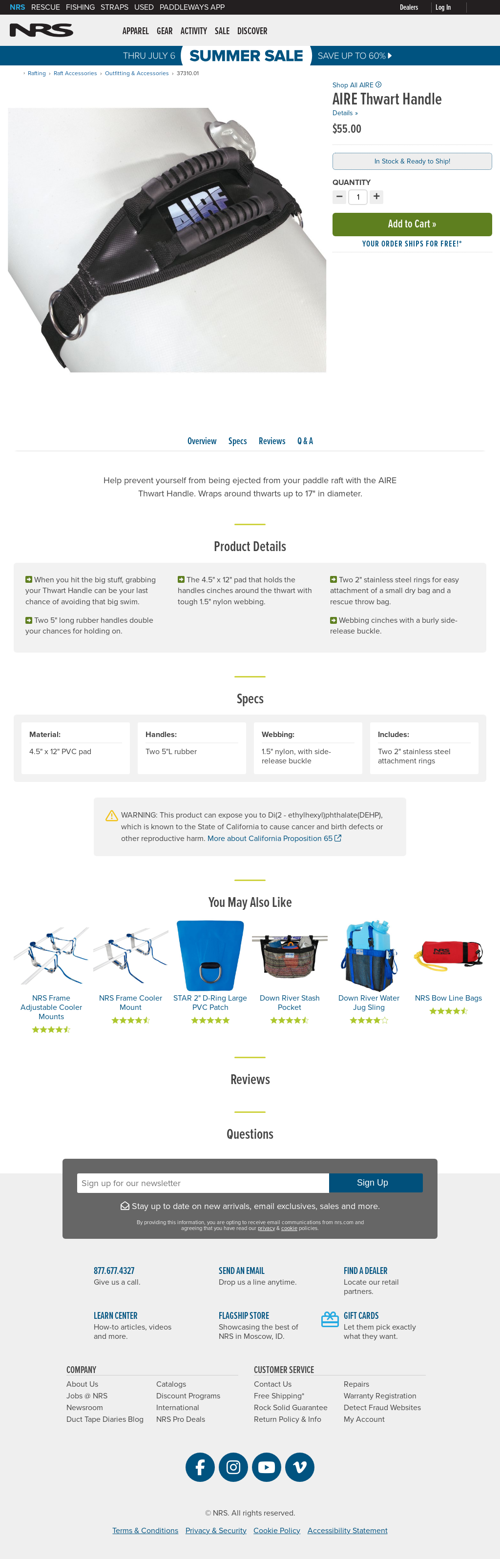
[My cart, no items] (480, 7)
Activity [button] (194, 31)
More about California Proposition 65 (274, 838)
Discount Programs (188, 1396)
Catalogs (171, 1384)
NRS (17, 7)
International (177, 1408)
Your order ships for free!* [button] (412, 244)
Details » (345, 113)
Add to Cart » (412, 224)
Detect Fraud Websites (382, 1408)
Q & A (305, 441)
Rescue (45, 7)
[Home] (17, 73)
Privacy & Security (216, 1531)
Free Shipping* (279, 1396)
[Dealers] (418, 7)
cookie (289, 1228)
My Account (364, 1419)
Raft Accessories (75, 73)
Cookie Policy (276, 1531)
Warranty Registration (380, 1396)
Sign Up (376, 1183)
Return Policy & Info (287, 1419)
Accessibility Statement (348, 1531)
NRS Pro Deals (180, 1419)
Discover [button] (252, 31)
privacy (266, 1228)
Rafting (37, 73)
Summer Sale (250, 55)
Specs (238, 441)
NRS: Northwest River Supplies (41, 30)
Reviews (272, 441)
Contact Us (273, 1384)
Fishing (80, 7)
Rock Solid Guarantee (291, 1408)
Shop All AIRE (357, 85)
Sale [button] (222, 31)
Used (144, 7)
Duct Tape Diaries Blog (105, 1419)
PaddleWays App (192, 7)
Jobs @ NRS (86, 1396)
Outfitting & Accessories (137, 73)
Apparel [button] (136, 31)
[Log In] (453, 7)
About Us (82, 1384)
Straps (114, 7)
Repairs (356, 1384)
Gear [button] (165, 31)
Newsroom (84, 1408)
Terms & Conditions (145, 1531)
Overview (202, 441)
